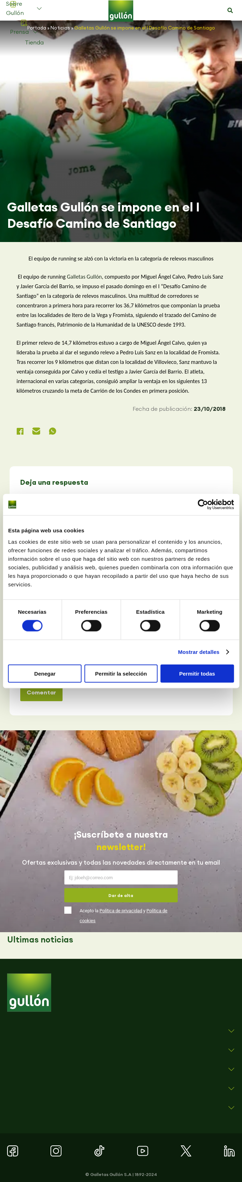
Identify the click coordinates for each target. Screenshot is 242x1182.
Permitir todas (197, 673)
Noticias (60, 28)
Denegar (44, 673)
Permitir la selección (121, 673)
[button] (230, 11)
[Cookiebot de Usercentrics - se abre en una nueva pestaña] (203, 504)
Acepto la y (123, 915)
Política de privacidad (121, 910)
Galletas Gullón (84, 276)
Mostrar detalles (199, 652)
